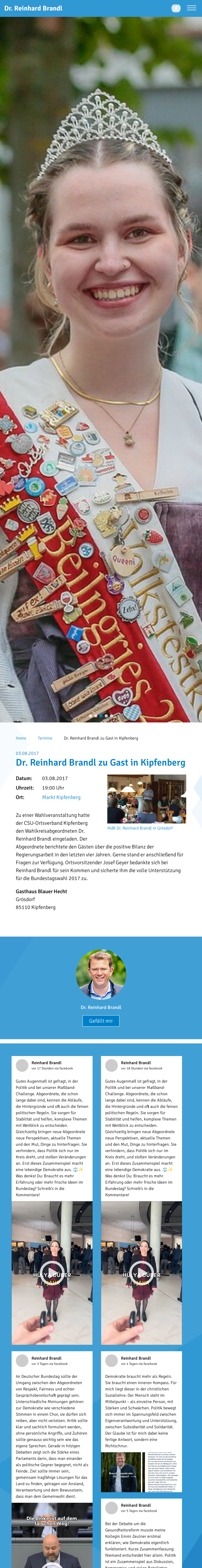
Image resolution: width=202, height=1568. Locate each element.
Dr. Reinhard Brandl (101, 1007)
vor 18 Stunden (132, 1068)
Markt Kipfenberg (61, 797)
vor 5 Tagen (130, 1511)
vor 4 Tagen (130, 1364)
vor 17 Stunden (43, 1068)
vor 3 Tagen (40, 1364)
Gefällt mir (101, 1021)
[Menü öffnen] (191, 8)
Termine (45, 738)
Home (21, 738)
